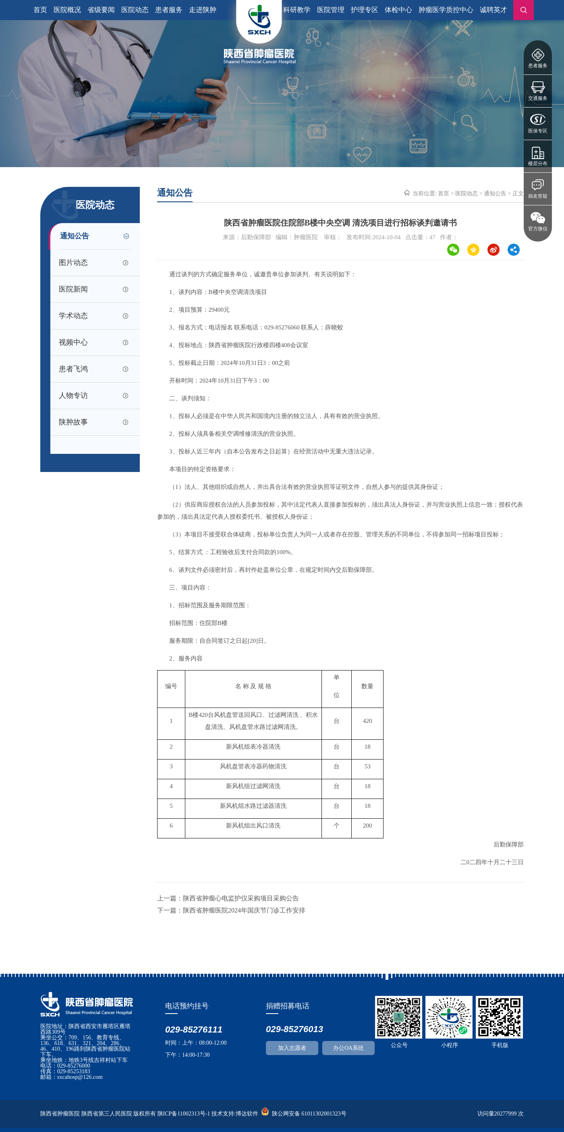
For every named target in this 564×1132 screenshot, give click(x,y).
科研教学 (297, 10)
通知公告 (74, 236)
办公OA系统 (348, 1048)
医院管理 (330, 10)
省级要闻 (101, 10)
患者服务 (537, 65)
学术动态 (73, 316)
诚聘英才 (493, 10)
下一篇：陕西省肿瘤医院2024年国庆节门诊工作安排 (231, 910)
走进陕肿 (202, 10)
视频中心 (73, 342)
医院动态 (135, 10)
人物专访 (73, 395)
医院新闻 (73, 289)
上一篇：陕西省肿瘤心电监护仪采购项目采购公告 (228, 898)
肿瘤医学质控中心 (446, 10)
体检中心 (398, 10)
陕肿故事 (73, 422)
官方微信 (537, 229)
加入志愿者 (292, 1048)
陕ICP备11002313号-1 (184, 1114)
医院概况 (67, 10)
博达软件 (247, 1114)
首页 (40, 10)
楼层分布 (537, 163)
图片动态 (73, 263)
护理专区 (364, 10)
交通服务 (537, 98)
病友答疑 (537, 196)
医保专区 (537, 131)
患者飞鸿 (73, 369)
